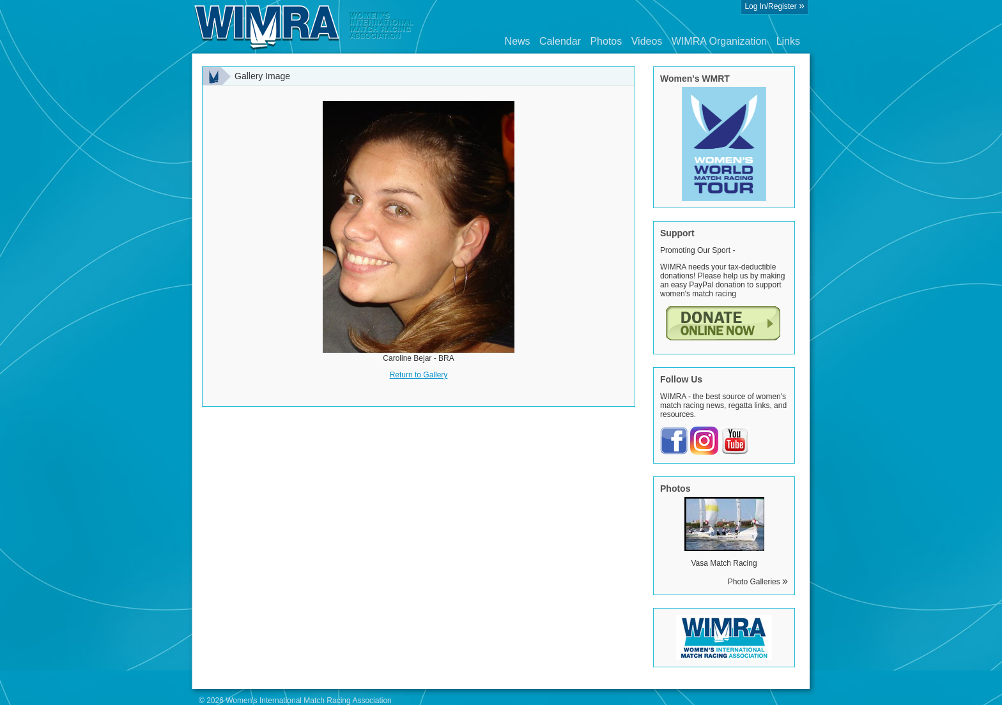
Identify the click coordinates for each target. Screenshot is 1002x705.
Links (788, 41)
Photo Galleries (758, 581)
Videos (647, 41)
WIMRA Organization (719, 41)
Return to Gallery (419, 374)
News (517, 41)
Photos (606, 41)
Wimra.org (304, 26)
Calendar (560, 41)
